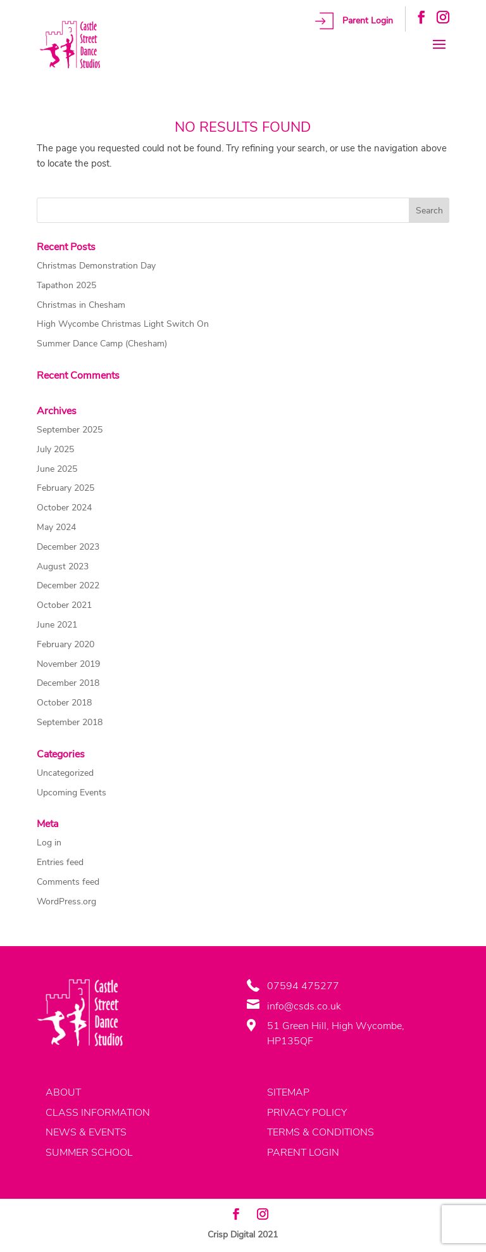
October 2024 (64, 508)
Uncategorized (65, 773)
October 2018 (64, 703)
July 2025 (55, 449)
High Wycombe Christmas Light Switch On (123, 324)
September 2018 (70, 722)
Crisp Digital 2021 (243, 1235)
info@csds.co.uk (304, 1006)
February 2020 (65, 644)
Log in (49, 843)
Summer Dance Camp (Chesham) (102, 344)
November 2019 (68, 664)
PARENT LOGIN (303, 1153)
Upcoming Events (71, 793)
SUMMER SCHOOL (89, 1153)
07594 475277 (303, 986)
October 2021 (64, 605)
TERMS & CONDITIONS (320, 1132)
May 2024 (56, 527)
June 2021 (57, 625)
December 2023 (68, 547)
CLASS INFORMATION (98, 1113)
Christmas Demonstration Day (96, 266)
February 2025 (65, 488)
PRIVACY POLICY (307, 1113)
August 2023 (63, 566)
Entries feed (60, 862)
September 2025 (70, 430)
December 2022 (68, 585)
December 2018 (68, 683)
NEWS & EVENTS (86, 1132)
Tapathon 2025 (66, 285)
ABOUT (63, 1092)
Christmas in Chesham (81, 305)
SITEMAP (288, 1092)
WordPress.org (66, 901)
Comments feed (68, 882)
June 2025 (57, 469)
